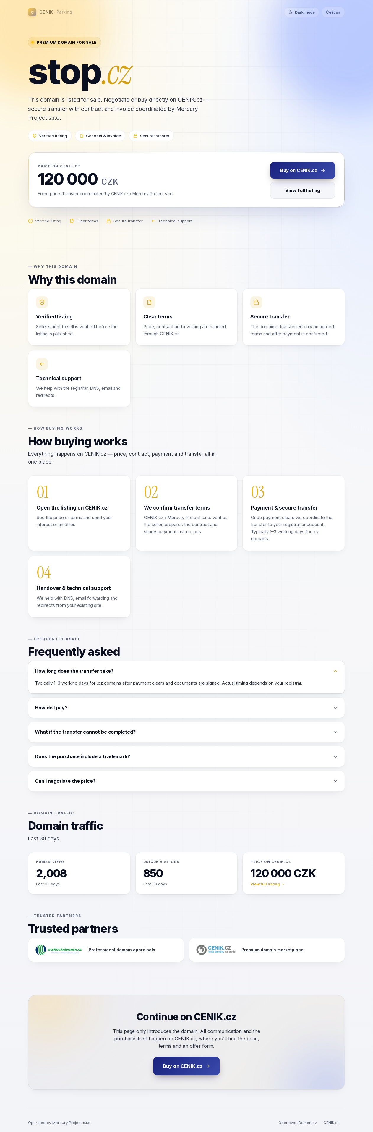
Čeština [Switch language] (333, 12)
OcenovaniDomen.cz (297, 1122)
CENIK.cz (331, 1122)
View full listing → (267, 884)
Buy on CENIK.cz (302, 170)
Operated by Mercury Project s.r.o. (59, 1122)
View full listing (302, 190)
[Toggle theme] (301, 12)
